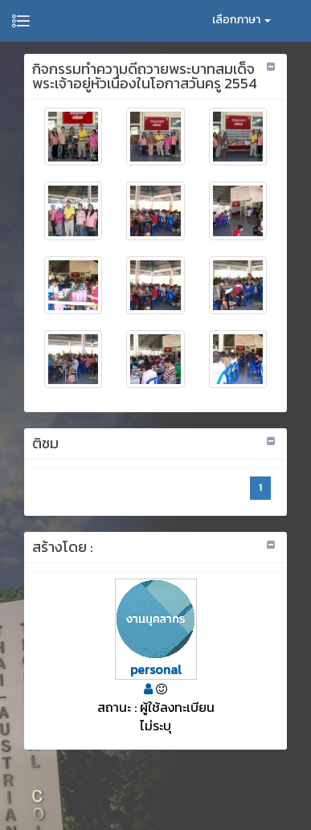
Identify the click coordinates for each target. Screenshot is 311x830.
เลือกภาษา (241, 19)
